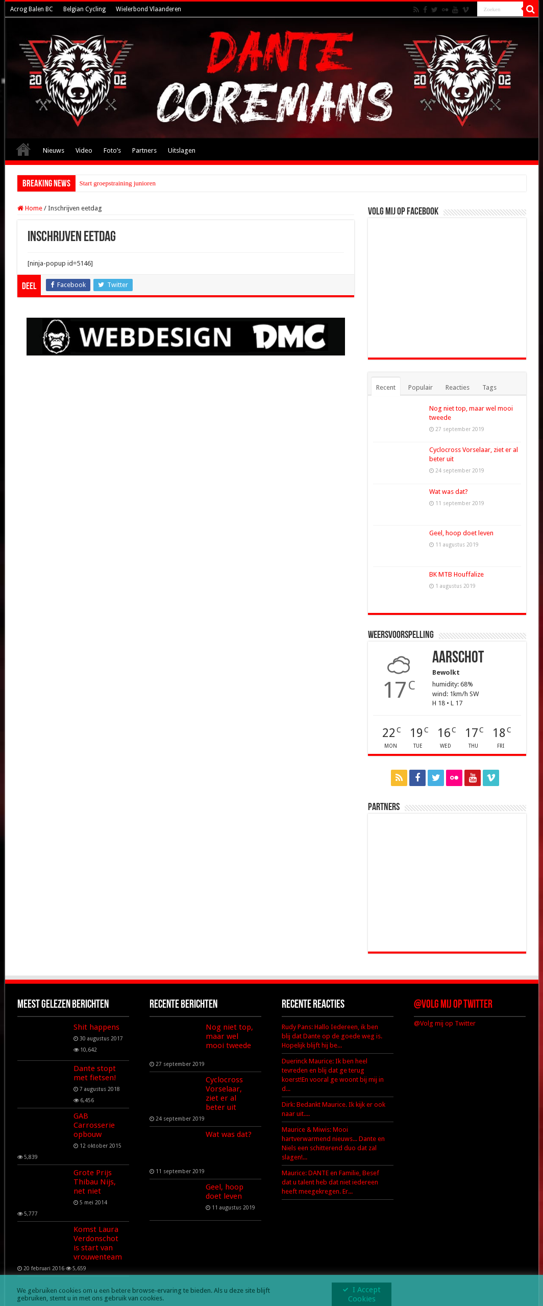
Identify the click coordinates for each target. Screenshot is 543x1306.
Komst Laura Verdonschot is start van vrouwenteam (97, 1243)
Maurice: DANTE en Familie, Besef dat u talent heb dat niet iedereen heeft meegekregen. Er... (330, 1182)
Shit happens (96, 1027)
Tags (489, 387)
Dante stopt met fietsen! (94, 1073)
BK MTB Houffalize (456, 574)
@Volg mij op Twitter (453, 1005)
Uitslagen (181, 150)
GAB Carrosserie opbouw (94, 1125)
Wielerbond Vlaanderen (148, 9)
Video (84, 150)
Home (23, 149)
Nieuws (53, 150)
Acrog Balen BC (31, 9)
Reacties (458, 387)
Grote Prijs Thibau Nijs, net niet (94, 1182)
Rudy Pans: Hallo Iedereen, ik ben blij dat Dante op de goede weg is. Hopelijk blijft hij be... (332, 1036)
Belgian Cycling (84, 9)
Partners (144, 150)
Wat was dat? (448, 491)
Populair (420, 387)
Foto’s (112, 150)
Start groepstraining (106, 183)
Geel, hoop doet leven (461, 533)
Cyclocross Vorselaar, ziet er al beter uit (224, 1093)
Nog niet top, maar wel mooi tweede (229, 1036)
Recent (386, 387)
